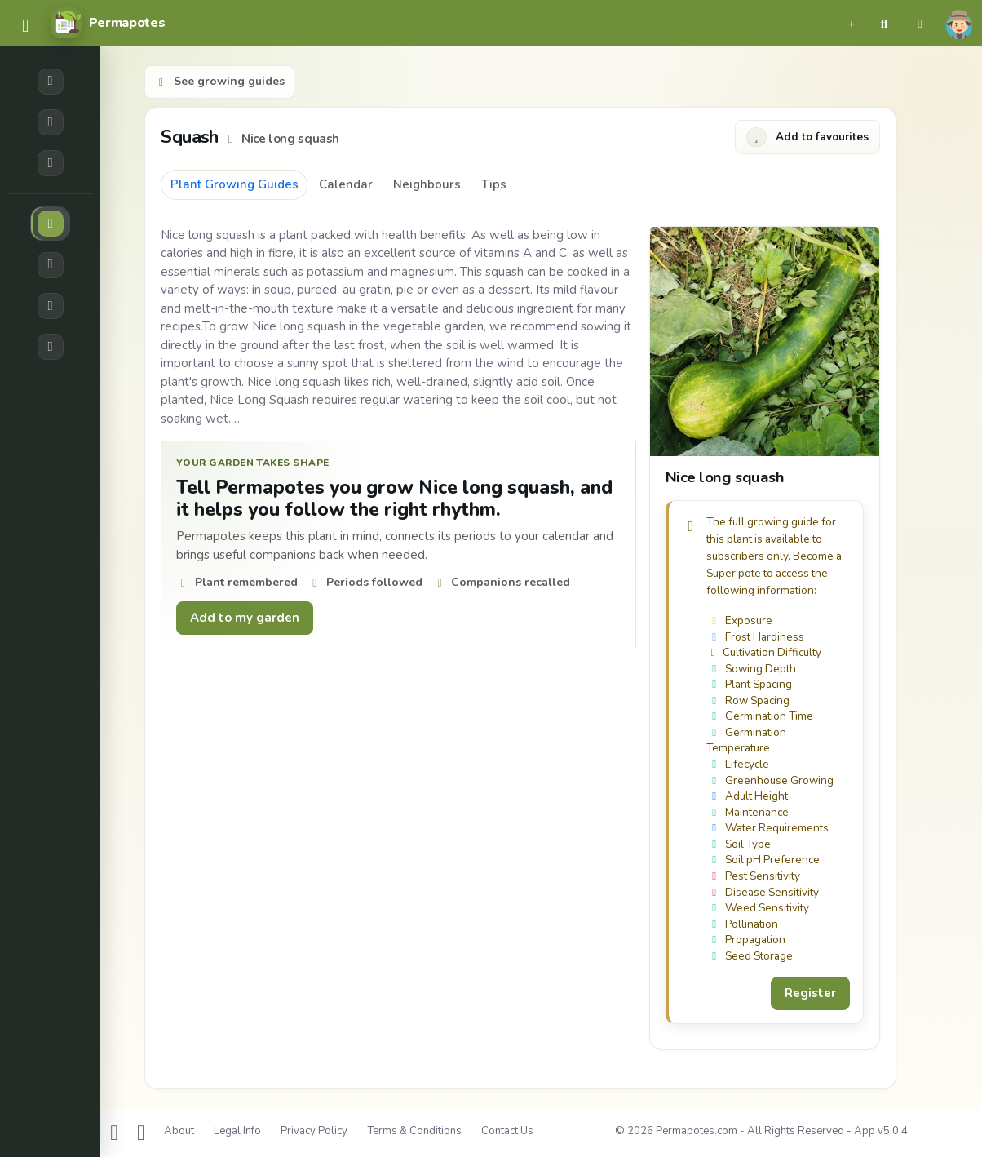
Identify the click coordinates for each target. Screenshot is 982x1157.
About (179, 1131)
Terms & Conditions (414, 1131)
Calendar (346, 184)
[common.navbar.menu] (25, 26)
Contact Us (507, 1131)
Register (810, 993)
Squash (192, 136)
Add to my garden (244, 618)
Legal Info (237, 1131)
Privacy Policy (314, 1131)
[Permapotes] (108, 23)
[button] (851, 23)
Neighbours (427, 184)
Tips (493, 184)
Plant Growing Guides (234, 184)
